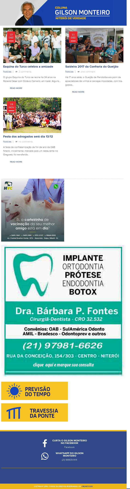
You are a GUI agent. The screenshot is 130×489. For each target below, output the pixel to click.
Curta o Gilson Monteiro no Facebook (69, 442)
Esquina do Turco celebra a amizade (28, 67)
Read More (16, 88)
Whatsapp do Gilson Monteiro (69, 454)
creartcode (87, 486)
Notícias (7, 71)
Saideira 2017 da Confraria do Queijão (91, 67)
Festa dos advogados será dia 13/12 (28, 137)
